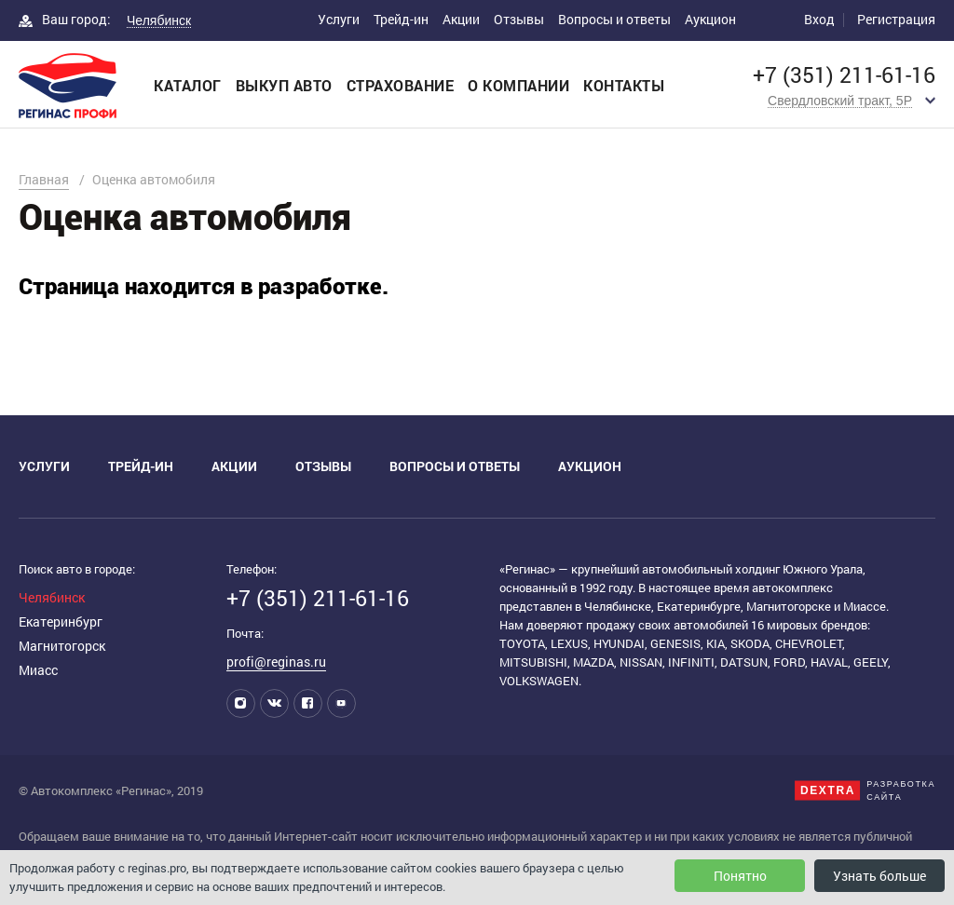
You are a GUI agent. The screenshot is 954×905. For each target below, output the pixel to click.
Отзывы (519, 19)
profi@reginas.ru (276, 661)
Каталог (188, 85)
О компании (518, 85)
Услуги (339, 19)
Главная (44, 179)
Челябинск (52, 597)
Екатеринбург (60, 621)
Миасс (38, 670)
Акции (461, 19)
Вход (819, 19)
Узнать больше (879, 876)
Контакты (623, 85)
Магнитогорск (62, 646)
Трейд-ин (401, 19)
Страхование (401, 85)
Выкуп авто (284, 85)
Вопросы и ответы (614, 19)
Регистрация (896, 19)
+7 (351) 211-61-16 (844, 75)
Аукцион (710, 19)
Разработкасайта (900, 790)
